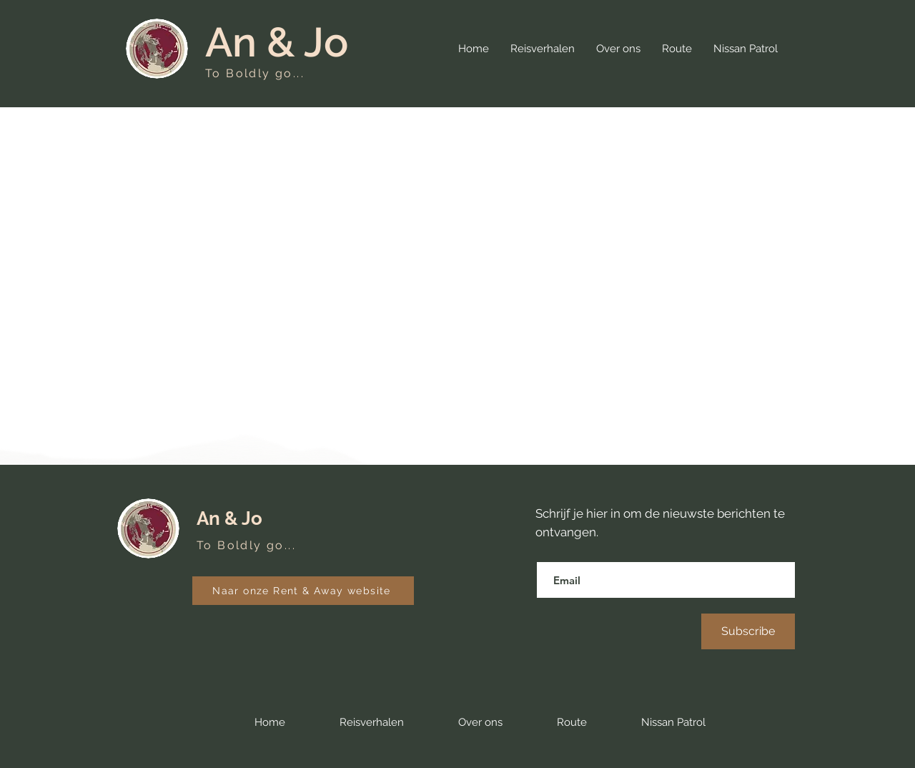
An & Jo (276, 42)
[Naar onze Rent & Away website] (303, 590)
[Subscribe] (748, 631)
